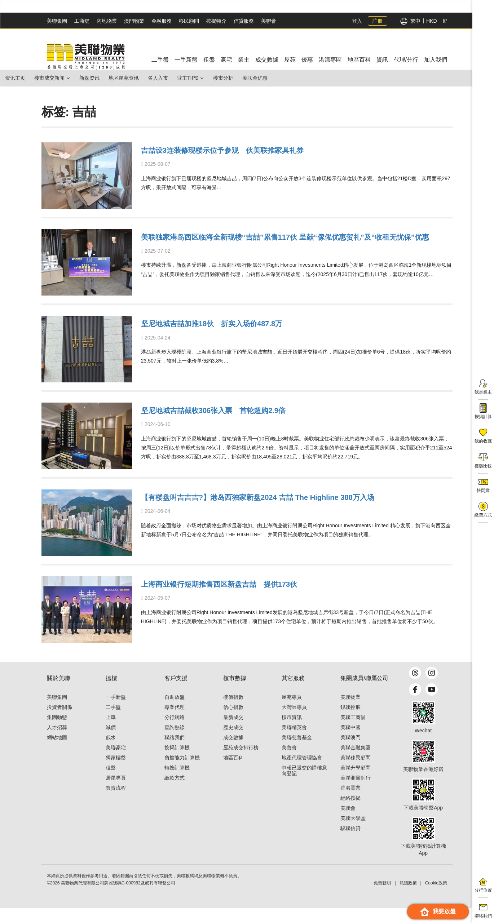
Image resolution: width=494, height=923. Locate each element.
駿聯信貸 (350, 843)
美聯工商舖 (353, 732)
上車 (111, 732)
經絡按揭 (350, 813)
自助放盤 (174, 712)
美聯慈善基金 (297, 752)
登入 (357, 21)
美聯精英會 (294, 742)
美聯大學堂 (353, 833)
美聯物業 (350, 712)
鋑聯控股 (350, 722)
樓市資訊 (292, 732)
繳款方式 (174, 792)
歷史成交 (233, 742)
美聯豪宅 (116, 762)
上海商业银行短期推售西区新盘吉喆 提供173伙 (250, 585)
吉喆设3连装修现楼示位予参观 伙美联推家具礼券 (255, 149)
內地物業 (107, 21)
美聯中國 (350, 742)
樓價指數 (233, 712)
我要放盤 (438, 912)
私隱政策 (408, 897)
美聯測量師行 (355, 792)
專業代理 (174, 722)
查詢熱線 (174, 742)
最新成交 (233, 732)
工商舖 (81, 21)
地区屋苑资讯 (144, 78)
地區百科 (233, 772)
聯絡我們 (174, 752)
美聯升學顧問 (355, 782)
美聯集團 (57, 21)
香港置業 (350, 803)
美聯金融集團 (355, 762)
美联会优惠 (298, 78)
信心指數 (233, 722)
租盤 (111, 782)
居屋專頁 (116, 792)
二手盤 (113, 722)
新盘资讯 (104, 78)
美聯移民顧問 (355, 772)
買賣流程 (116, 803)
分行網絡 (174, 732)
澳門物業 (134, 21)
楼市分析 (261, 78)
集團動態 (57, 732)
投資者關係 (59, 722)
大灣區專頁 (294, 722)
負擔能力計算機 (182, 772)
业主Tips (219, 78)
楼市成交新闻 (58, 78)
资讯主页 (18, 78)
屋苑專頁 (292, 712)
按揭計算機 (177, 762)
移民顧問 (189, 21)
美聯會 (268, 21)
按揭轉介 (216, 21)
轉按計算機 (177, 782)
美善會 (289, 762)
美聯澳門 (350, 752)
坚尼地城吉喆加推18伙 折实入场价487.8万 (240, 323)
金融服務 (161, 21)
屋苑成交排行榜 (241, 762)
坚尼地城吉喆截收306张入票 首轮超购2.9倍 (242, 410)
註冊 (377, 21)
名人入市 (184, 78)
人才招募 (57, 742)
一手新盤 (116, 712)
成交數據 (233, 752)
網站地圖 (57, 752)
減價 (111, 742)
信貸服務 (244, 21)
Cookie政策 (436, 897)
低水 (111, 752)
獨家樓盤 (116, 772)
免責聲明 (382, 897)
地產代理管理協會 (302, 772)
